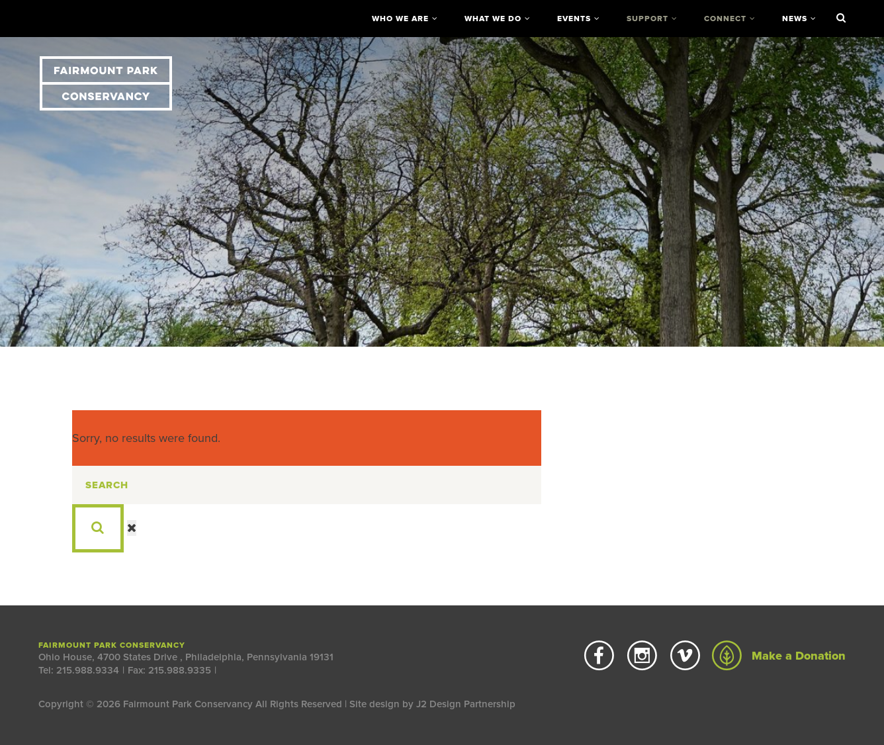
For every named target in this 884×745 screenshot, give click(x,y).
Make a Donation (779, 655)
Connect (725, 18)
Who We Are (400, 18)
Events (574, 18)
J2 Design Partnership (465, 704)
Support (647, 18)
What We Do (492, 18)
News (794, 18)
